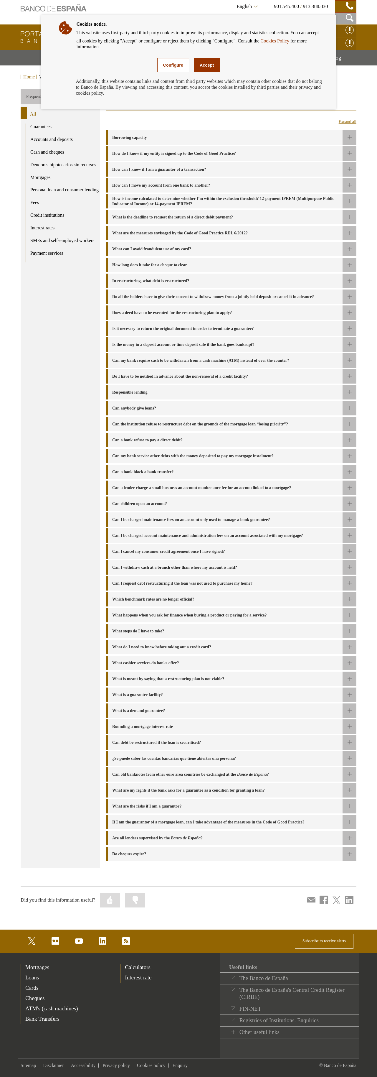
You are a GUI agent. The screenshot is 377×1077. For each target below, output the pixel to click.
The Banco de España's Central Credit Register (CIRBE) (292, 993)
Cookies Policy (275, 40)
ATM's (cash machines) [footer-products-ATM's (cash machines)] (51, 1008)
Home (29, 77)
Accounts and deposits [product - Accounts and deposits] (51, 139)
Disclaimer (53, 1065)
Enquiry (180, 1065)
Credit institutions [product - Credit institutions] (47, 215)
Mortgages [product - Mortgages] (40, 177)
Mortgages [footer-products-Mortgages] (37, 967)
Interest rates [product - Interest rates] (42, 227)
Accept (207, 65)
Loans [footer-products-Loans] (32, 977)
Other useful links (259, 1032)
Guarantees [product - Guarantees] (41, 126)
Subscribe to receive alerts (324, 941)
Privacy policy (116, 1065)
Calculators (138, 967)
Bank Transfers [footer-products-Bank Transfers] (42, 1019)
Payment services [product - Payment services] (46, 253)
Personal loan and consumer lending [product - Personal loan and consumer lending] (64, 189)
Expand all (347, 121)
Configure (173, 65)
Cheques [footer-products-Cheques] (34, 998)
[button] (231, 137)
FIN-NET (250, 1009)
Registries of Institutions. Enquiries (279, 1020)
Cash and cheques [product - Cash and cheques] (47, 151)
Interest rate (138, 977)
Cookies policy (151, 1065)
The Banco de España (263, 978)
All (33, 113)
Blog (343, 59)
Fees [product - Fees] (34, 202)
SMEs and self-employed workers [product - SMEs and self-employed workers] (62, 240)
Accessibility (83, 1065)
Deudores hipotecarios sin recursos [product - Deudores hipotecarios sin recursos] (63, 164)
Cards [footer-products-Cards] (31, 988)
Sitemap (28, 1065)
